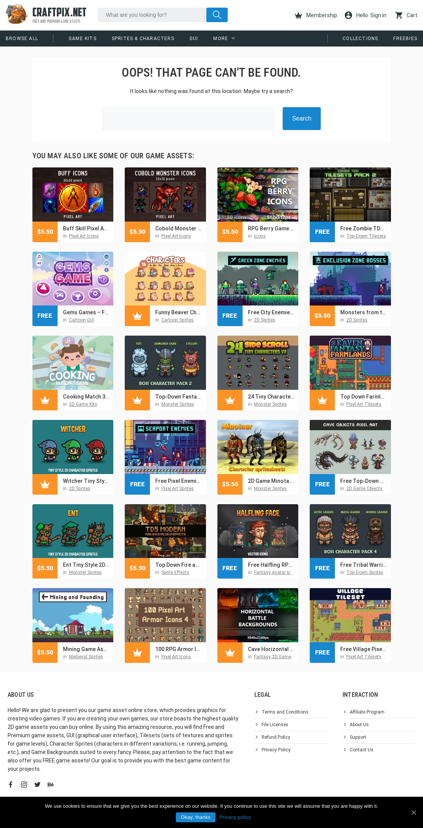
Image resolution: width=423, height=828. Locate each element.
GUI (194, 38)
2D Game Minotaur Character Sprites (271, 481)
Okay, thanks (196, 817)
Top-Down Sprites (364, 572)
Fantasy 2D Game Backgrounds (287, 656)
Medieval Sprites (86, 656)
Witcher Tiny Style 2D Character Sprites (86, 481)
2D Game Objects (364, 488)
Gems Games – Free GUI (86, 312)
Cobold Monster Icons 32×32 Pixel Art (178, 228)
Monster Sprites (177, 404)
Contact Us (361, 749)
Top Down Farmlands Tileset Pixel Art (363, 397)
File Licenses (275, 724)
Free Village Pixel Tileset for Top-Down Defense (363, 649)
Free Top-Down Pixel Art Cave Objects (363, 481)
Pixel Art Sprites (177, 488)
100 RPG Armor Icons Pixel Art (178, 649)
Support (358, 737)
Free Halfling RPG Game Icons (271, 565)
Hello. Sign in (365, 15)
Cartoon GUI (81, 320)
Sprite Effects (175, 572)
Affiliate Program (367, 712)
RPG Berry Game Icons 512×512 (271, 228)
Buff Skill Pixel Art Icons (86, 228)
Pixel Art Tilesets (363, 404)
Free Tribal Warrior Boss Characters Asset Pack (363, 565)
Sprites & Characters (143, 38)
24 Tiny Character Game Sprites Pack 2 (271, 397)
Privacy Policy (276, 749)
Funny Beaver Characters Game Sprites (178, 312)
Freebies (405, 38)
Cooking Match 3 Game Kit (86, 397)
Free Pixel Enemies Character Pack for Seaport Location (178, 481)
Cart (406, 15)
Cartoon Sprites (177, 320)
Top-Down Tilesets (366, 236)
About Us (359, 724)
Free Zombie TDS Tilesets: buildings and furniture (363, 228)
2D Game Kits (83, 404)
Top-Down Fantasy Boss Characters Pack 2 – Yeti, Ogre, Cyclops (178, 397)
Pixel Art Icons (84, 236)
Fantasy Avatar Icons (276, 572)
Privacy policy (235, 817)
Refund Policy (276, 737)
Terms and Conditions (285, 712)
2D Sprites (264, 320)
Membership (316, 15)
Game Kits (83, 38)
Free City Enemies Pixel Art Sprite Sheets (271, 312)
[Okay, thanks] (413, 812)
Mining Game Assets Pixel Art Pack (86, 649)
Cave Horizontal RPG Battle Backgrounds (271, 649)
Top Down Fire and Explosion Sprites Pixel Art (178, 565)
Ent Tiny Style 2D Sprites (86, 565)
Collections (360, 38)
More (220, 38)
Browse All (22, 38)
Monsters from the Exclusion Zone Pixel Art (363, 312)
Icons (260, 236)
